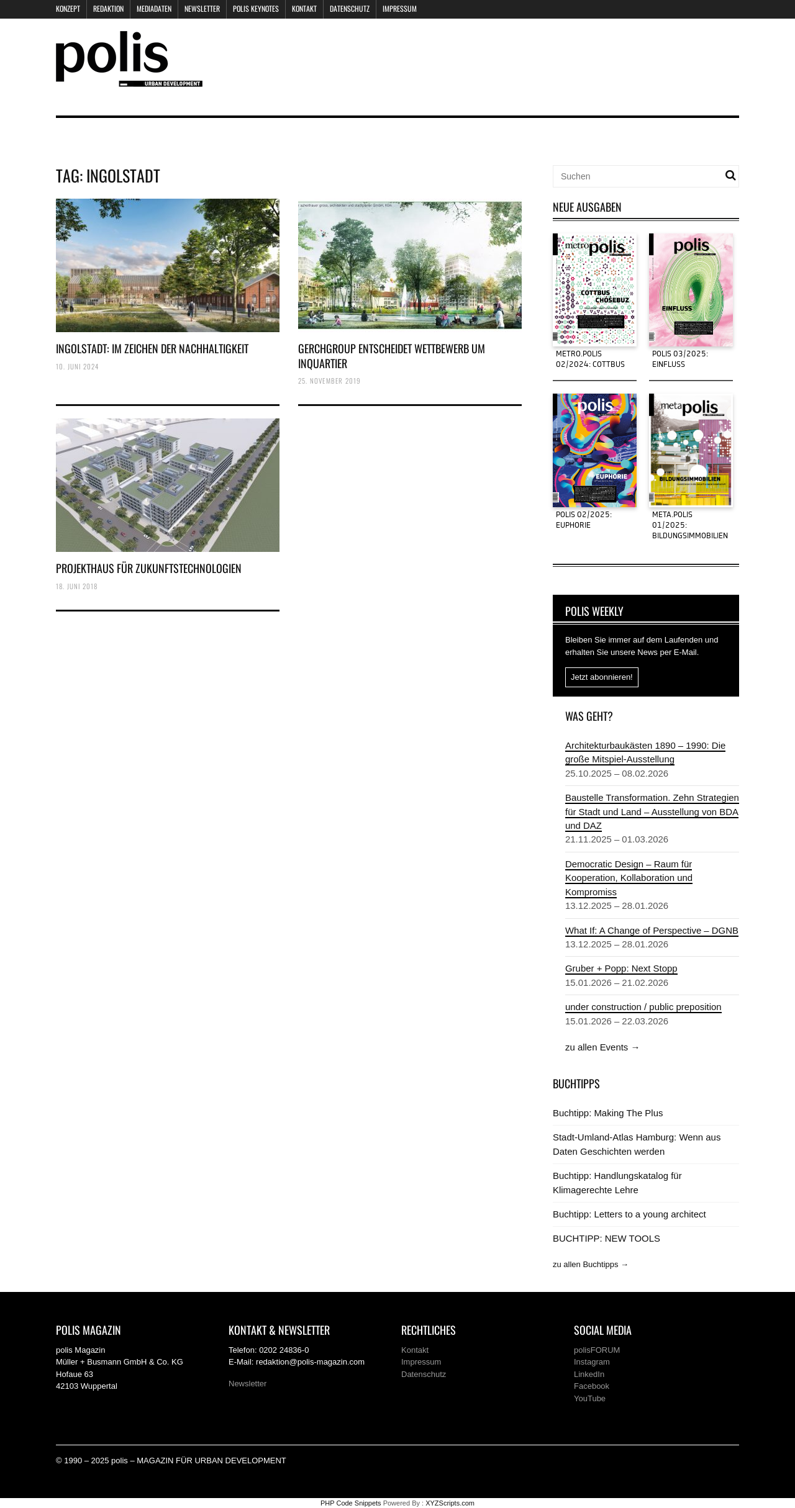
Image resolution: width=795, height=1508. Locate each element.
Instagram (592, 1361)
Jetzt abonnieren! (602, 677)
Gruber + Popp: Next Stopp (621, 968)
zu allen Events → (602, 1047)
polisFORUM (597, 1350)
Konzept (68, 8)
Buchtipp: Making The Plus (608, 1113)
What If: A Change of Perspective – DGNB (651, 930)
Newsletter (202, 8)
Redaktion (108, 8)
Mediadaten (154, 8)
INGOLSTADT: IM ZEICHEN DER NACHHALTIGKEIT (152, 348)
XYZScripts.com (450, 1503)
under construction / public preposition (643, 1006)
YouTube (590, 1398)
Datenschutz (350, 8)
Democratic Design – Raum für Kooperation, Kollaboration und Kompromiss (629, 878)
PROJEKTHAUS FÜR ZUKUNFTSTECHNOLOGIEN (149, 568)
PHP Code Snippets (350, 1503)
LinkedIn (589, 1374)
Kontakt (304, 8)
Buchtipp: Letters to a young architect (629, 1214)
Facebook (591, 1386)
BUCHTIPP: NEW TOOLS (606, 1238)
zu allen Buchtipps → (591, 1264)
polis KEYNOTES (256, 8)
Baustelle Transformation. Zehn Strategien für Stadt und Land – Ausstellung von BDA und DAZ (652, 811)
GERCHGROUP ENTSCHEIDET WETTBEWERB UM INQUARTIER (391, 355)
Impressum (400, 8)
